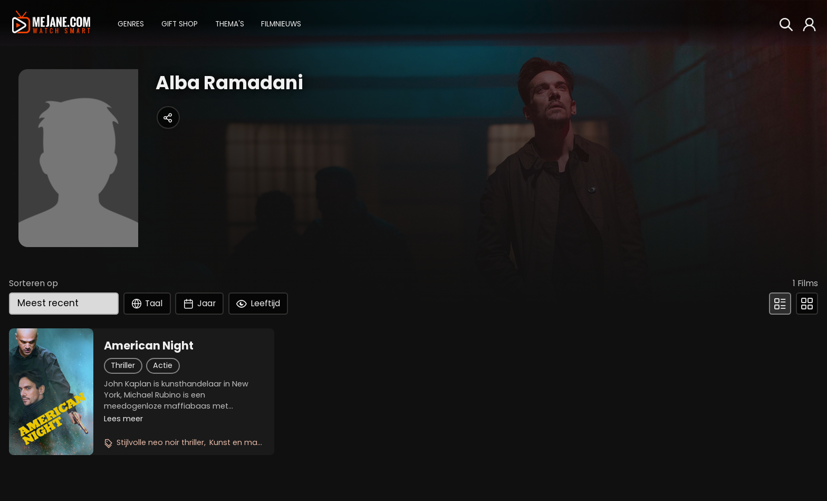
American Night (149, 345)
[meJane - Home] (51, 23)
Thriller (123, 365)
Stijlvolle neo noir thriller (160, 442)
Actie (162, 365)
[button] (131, 23)
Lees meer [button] (123, 418)
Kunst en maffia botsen (254, 442)
